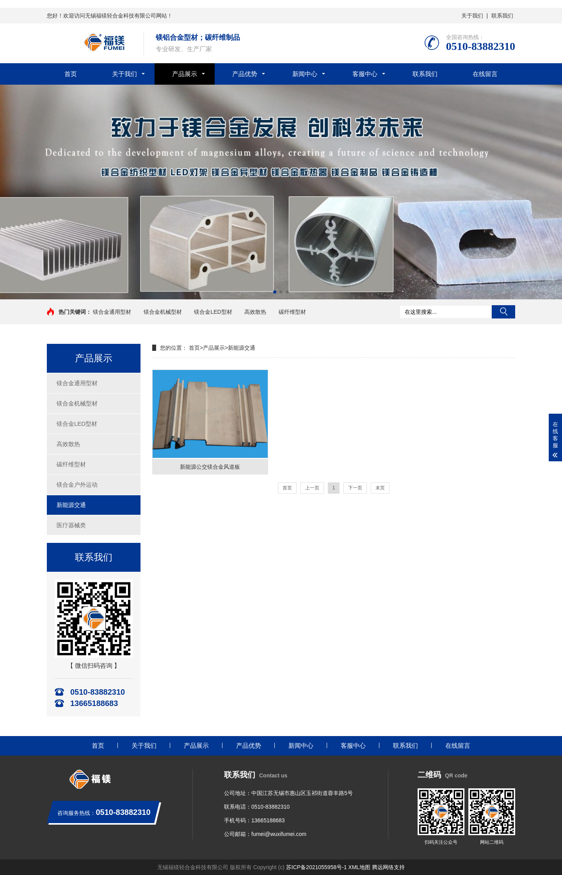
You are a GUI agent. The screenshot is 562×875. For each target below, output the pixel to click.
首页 (70, 74)
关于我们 (472, 15)
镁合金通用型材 (112, 312)
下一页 (355, 488)
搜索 (503, 311)
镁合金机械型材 (163, 312)
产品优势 (244, 74)
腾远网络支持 (388, 867)
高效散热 (255, 312)
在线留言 (485, 74)
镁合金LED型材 (213, 312)
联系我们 (502, 15)
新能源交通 (71, 505)
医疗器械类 (71, 525)
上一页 (312, 488)
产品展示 (184, 74)
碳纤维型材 (292, 312)
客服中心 (364, 74)
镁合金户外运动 (77, 484)
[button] (274, 291)
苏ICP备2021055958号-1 (316, 867)
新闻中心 (304, 74)
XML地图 (359, 867)
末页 (380, 488)
